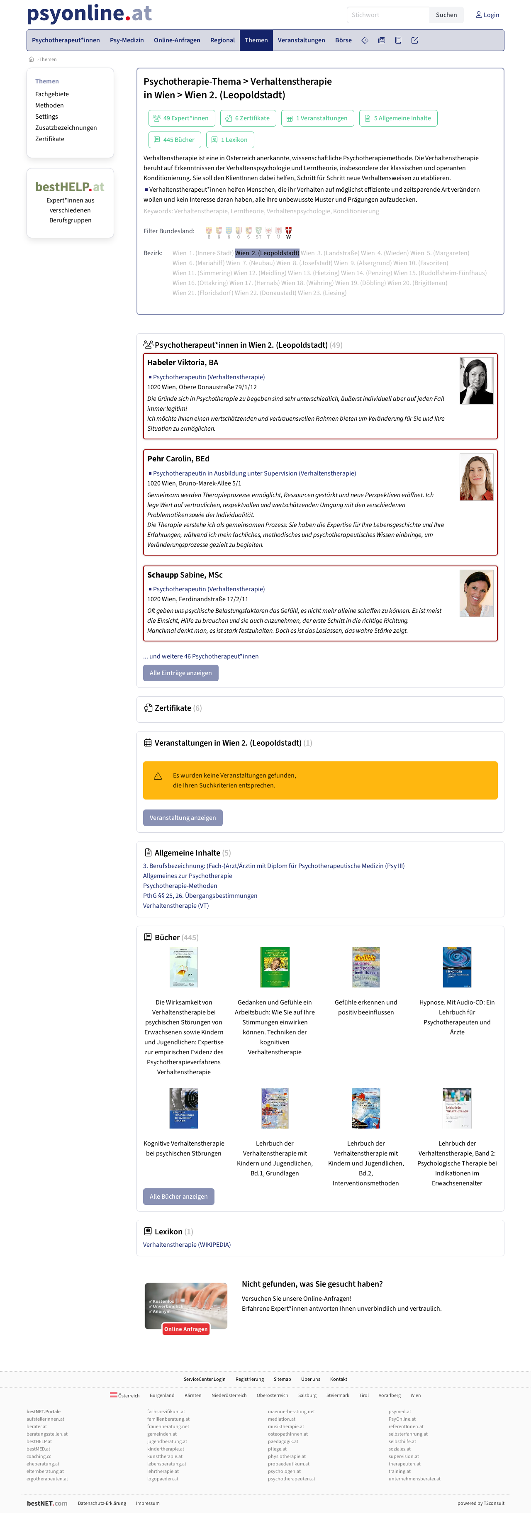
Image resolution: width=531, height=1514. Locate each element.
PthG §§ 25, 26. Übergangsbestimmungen (200, 895)
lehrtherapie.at (163, 1471)
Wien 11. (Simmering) (202, 273)
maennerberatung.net (291, 1411)
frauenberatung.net (168, 1426)
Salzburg (307, 1395)
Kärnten (193, 1395)
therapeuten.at (405, 1464)
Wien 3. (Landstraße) (330, 253)
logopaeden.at (162, 1478)
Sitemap (282, 1379)
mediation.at (281, 1419)
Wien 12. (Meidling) (260, 273)
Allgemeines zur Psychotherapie (187, 875)
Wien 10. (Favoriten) (420, 263)
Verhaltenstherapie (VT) (176, 905)
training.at (400, 1471)
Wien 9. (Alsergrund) (363, 263)
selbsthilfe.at (402, 1441)
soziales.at (400, 1449)
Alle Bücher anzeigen (179, 1196)
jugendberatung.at (167, 1441)
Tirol (364, 1395)
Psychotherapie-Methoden (180, 885)
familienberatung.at (168, 1419)
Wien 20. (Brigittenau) (417, 283)
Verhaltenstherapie (291, 81)
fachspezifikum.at (166, 1411)
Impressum (148, 1503)
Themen (48, 59)
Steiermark (337, 1395)
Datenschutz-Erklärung (102, 1503)
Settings (46, 116)
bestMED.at (38, 1449)
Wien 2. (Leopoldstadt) (267, 253)
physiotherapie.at (287, 1456)
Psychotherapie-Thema (192, 81)
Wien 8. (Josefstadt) (304, 263)
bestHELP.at (39, 1441)
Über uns (310, 1379)
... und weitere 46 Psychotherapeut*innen (201, 656)
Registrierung (250, 1379)
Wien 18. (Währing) (307, 283)
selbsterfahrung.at (408, 1434)
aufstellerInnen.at (45, 1419)
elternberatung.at (45, 1471)
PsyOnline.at (402, 1419)
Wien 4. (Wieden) (385, 253)
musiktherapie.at (286, 1426)
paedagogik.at (283, 1441)
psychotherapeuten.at (291, 1478)
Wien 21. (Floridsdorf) (203, 292)
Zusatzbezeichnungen (66, 127)
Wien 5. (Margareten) (440, 253)
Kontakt (338, 1379)
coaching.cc (39, 1456)
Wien (164, 95)
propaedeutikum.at (288, 1464)
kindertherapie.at (165, 1449)
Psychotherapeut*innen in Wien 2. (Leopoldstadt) (243, 345)
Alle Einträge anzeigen (181, 673)
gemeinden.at (162, 1434)
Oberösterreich (272, 1395)
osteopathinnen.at (288, 1434)
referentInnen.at (406, 1426)
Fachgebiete (52, 94)
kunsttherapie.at (165, 1456)
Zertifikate (49, 139)
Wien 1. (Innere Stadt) (203, 253)
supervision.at (404, 1456)
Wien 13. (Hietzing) (314, 273)
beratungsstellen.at (47, 1434)
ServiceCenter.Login (205, 1379)
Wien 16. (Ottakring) (200, 283)
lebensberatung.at (166, 1464)
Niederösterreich (229, 1395)
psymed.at (400, 1411)
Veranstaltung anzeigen (183, 817)
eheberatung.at (43, 1464)
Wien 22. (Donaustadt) (266, 292)
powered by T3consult (481, 1503)
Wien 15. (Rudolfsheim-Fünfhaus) (440, 273)
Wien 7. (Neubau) (250, 263)
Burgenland (162, 1395)
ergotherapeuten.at (47, 1478)
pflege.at (277, 1449)
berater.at (37, 1426)
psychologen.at (284, 1471)
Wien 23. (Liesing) (322, 292)
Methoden (49, 105)
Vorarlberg (390, 1395)
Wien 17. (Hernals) (254, 283)
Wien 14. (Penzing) (366, 273)
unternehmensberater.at (415, 1478)
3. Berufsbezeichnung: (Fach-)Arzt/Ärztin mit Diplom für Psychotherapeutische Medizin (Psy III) (274, 865)
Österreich (125, 1395)
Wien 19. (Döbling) (360, 283)
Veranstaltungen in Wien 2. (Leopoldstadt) (227, 743)
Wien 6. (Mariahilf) (199, 263)
